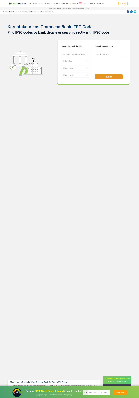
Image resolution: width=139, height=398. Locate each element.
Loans (57, 3)
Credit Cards (48, 3)
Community (65, 3)
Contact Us (100, 3)
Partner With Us (89, 3)
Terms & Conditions (55, 395)
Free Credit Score (35, 3)
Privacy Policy (68, 395)
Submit (109, 77)
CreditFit (77, 3)
